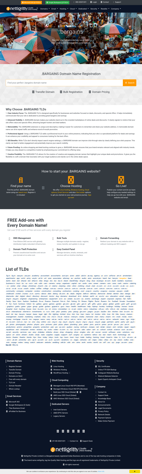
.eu (82, 299)
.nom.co (19, 322)
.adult (77, 276)
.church (40, 286)
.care (90, 283)
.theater (15, 337)
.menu (101, 317)
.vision (119, 340)
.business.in (10, 283)
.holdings (109, 306)
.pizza (60, 324)
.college (45, 289)
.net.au (54, 319)
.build (114, 281)
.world (95, 342)
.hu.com (40, 309)
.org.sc (90, 322)
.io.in (48, 312)
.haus (67, 306)
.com (96, 289)
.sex (29, 332)
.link (73, 314)
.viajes (94, 340)
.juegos (90, 312)
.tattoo (94, 335)
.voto (8, 342)
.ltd (113, 314)
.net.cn (66, 319)
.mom (130, 317)
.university (22, 340)
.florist (96, 301)
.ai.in (106, 276)
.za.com (124, 342)
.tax (99, 335)
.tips (34, 337)
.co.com (115, 286)
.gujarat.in (55, 306)
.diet (16, 296)
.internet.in (26, 312)
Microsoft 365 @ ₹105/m (31, 2)
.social (104, 332)
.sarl (93, 330)
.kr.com (127, 312)
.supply (56, 335)
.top (61, 337)
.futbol (28, 304)
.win (73, 342)
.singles (82, 332)
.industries (93, 309)
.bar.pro (115, 278)
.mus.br (25, 319)
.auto (89, 278)
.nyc (25, 322)
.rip (45, 330)
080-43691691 (79, 2)
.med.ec (66, 317)
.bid (28, 281)
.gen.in (83, 304)
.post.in (97, 324)
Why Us (15, 345)
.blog (88, 281)
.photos (30, 324)
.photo (11, 324)
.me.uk (59, 317)
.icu (46, 309)
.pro (121, 324)
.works (89, 342)
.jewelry (64, 312)
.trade (82, 337)
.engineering (32, 299)
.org (59, 322)
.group (34, 306)
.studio (30, 335)
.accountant (44, 276)
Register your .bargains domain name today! (71, 40)
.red (97, 327)
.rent (114, 327)
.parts (117, 322)
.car (79, 283)
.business (128, 281)
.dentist (116, 294)
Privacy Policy (102, 411)
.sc (97, 330)
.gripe (29, 306)
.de (67, 294)
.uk (135, 337)
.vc (71, 340)
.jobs (69, 312)
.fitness (84, 301)
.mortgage (17, 319)
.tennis (8, 337)
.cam (45, 283)
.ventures (83, 340)
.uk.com (130, 337)
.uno (29, 340)
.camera (51, 283)
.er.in (60, 299)
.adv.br (83, 276)
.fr (6, 304)
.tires (39, 337)
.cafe (40, 283)
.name (42, 319)
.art (45, 278)
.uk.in (9, 340)
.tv (119, 337)
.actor (72, 276)
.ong (37, 322)
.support (64, 335)
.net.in (89, 319)
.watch (32, 342)
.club (93, 286)
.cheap (24, 286)
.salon (88, 330)
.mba (44, 317)
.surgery (76, 335)
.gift (88, 304)
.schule (109, 330)
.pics (42, 324)
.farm (19, 301)
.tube (115, 337)
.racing (76, 327)
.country (96, 291)
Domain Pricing (99, 91)
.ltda (117, 314)
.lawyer (28, 314)
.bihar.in (34, 281)
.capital (74, 283)
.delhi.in (85, 294)
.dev (133, 294)
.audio (84, 278)
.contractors (66, 291)
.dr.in (79, 296)
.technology (121, 335)
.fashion (25, 301)
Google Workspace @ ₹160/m (57, 2)
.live (77, 314)
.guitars (47, 306)
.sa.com (77, 330)
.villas (106, 340)
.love (108, 314)
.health (73, 306)
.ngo (127, 319)
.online (43, 322)
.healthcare (81, 306)
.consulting (56, 291)
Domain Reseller (13, 386)
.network (115, 319)
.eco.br (101, 296)
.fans (14, 301)
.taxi (104, 335)
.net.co (73, 319)
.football (115, 301)
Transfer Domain (43, 91)
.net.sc (108, 319)
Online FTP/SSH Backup (105, 370)
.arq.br (34, 278)
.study (37, 335)
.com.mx (109, 289)
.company (19, 291)
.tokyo (50, 337)
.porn (91, 324)
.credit (126, 291)
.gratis (17, 306)
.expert (103, 299)
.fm (109, 301)
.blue (93, 281)
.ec (96, 296)
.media (81, 317)
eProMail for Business (16, 411)
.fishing (74, 301)
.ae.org (89, 276)
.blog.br (82, 281)
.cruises (25, 294)
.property (36, 327)
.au (72, 278)
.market (20, 317)
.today (44, 337)
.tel (129, 335)
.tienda (28, 337)
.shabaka (40, 332)
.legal (40, 314)
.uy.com (57, 340)
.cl (49, 286)
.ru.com (62, 330)
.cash (119, 283)
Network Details (102, 415)
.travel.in (109, 337)
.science (116, 330)
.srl (13, 335)
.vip (114, 340)
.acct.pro (65, 276)
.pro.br (109, 324)
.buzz (18, 283)
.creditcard (10, 294)
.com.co (75, 289)
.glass (105, 304)
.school (103, 330)
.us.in (50, 340)
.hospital (9, 309)
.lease (35, 314)
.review (32, 330)
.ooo (49, 322)
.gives (99, 304)
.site (88, 332)
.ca (26, 283)
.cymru (37, 294)
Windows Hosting (58, 370)
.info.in (112, 309)
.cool (82, 291)
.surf (70, 335)
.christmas (32, 286)
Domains (44, 9)
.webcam (39, 342)
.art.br (40, 278)
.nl (7, 322)
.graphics (10, 306)
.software (111, 332)
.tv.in (123, 337)
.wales (20, 342)
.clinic (74, 286)
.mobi (118, 317)
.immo (54, 309)
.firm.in (62, 301)
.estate (69, 299)
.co (127, 286)
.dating (55, 294)
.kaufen (103, 312)
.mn (113, 317)
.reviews (39, 330)
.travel (102, 337)
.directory (35, 296)
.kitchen (115, 312)
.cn (105, 286)
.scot (123, 330)
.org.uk (97, 322)
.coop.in (88, 291)
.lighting (55, 314)
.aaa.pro (20, 276)
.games (51, 304)
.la (132, 312)
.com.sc (124, 289)
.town (72, 337)
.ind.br (79, 309)
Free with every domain (16, 379)
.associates (57, 278)
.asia (49, 278)
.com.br (60, 289)
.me (48, 317)
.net (84, 319)
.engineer (23, 299)
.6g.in (13, 276)
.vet (89, 340)
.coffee (38, 289)
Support (116, 2)
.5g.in (8, 276)
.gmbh (117, 304)
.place (66, 324)
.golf (127, 304)
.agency (97, 276)
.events (87, 299)
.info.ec (101, 309)
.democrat (101, 294)
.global (111, 304)
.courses (111, 291)
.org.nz (78, 322)
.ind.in (85, 309)
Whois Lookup (13, 389)
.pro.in (126, 324)
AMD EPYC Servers (59, 413)
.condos (37, 291)
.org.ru (84, 322)
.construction (46, 291)
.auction (77, 278)
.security (15, 332)
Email (54, 9)
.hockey (102, 306)
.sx (81, 335)
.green (23, 306)
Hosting (63, 9)
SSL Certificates (102, 366)
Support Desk (101, 395)
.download (72, 296)
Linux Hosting (57, 366)
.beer (129, 278)
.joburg (75, 312)
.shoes (55, 332)
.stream (24, 335)
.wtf (104, 342)
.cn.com (99, 286)
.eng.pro (15, 299)
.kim (109, 312)
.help (89, 306)
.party (122, 322)
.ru (67, 330)
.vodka (125, 340)
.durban (85, 296)
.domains (63, 296)
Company (115, 9)
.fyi (33, 304)
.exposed (110, 299)
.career (95, 283)
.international (16, 312)
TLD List (10, 383)
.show (76, 332)
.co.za (19, 289)
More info (101, 471)
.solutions (126, 332)
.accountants (55, 276)
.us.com (40, 340)
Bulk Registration (71, 91)
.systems (87, 335)
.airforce (112, 276)
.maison (129, 314)
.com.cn (67, 289)
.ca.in (30, 283)
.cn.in (109, 286)
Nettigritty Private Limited (110, 460)
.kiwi (121, 312)
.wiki (68, 342)
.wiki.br (63, 342)
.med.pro (74, 317)
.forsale (122, 301)
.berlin (8, 281)
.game (45, 304)
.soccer (98, 332)
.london (97, 314)
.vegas (75, 340)
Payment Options (103, 418)
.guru (62, 306)
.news (122, 319)
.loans (87, 314)
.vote (131, 340)
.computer (29, 291)
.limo (68, 314)
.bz (22, 283)
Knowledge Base (103, 399)
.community (10, 291)
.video (100, 340)
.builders (120, 281)
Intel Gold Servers (58, 410)
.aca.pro (27, 276)
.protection (45, 327)
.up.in (34, 340)
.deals (72, 294)
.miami (108, 317)
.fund (15, 304)
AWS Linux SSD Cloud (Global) (63, 395)
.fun (10, 304)
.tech (114, 335)
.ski (92, 332)
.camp (58, 283)
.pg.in (132, 322)
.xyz (112, 342)
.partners (110, 322)
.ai (102, 276)
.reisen (108, 327)
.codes (32, 289)
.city (45, 286)
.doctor (51, 296)
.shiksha (49, 332)
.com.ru (117, 289)
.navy (48, 319)
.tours (66, 337)
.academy (35, 276)
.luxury (122, 314)
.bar (109, 278)
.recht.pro (83, 327)
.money (8, 319)
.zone (130, 342)
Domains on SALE (14, 376)
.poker (85, 324)
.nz (29, 322)
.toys (77, 337)
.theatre (22, 337)
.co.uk (14, 289)
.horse (130, 306)
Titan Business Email (15, 408)
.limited (62, 314)
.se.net (8, 332)
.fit (79, 301)
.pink (55, 324)
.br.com (107, 281)
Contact (104, 2)
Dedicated (82, 9)
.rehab (102, 327)
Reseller (104, 9)
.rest (17, 330)
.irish (53, 312)
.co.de (122, 286)
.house (28, 309)
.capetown (66, 283)
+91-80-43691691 (58, 441)
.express (118, 299)
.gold (123, 304)
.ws (100, 342)
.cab (35, 283)
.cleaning (61, 286)
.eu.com (77, 299)
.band (104, 278)
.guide (41, 306)
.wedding (55, 342)
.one (33, 322)
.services (23, 332)
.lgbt (45, 314)
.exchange (95, 299)
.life (49, 314)
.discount (44, 296)
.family (8, 301)
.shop (61, 332)
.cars (109, 283)
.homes (124, 306)
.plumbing (73, 324)
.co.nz (8, 289)
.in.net (73, 309)
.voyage (14, 342)
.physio (36, 324)
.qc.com (62, 327)
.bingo (46, 281)
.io (44, 312)
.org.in (64, 322)
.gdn (78, 304)
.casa (114, 283)
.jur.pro (96, 312)
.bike (40, 281)
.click (69, 286)
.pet (127, 322)
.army (28, 278)
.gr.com (133, 304)
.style (43, 335)
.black (65, 281)
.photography (21, 324)
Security (93, 9)
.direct (28, 296)
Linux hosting (65, 190)
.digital (22, 296)
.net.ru (102, 319)
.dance (43, 294)
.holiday (117, 306)
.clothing (80, 286)
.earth (92, 296)
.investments (37, 312)
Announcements (103, 405)
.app (18, 278)
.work (83, 342)
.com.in (102, 289)
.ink (117, 309)
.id (50, 309)
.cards (84, 283)
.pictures (48, 324)
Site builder (80, 192)
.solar (119, 332)
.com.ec (89, 289)
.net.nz (95, 319)
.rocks (49, 330)
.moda (124, 317)
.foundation (130, 301)
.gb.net (72, 304)
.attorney (66, 278)
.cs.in (31, 294)
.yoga (117, 342)
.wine (78, 342)
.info (107, 309)
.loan (82, 314)
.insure (130, 309)
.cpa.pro (119, 291)
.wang (26, 342)
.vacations (65, 340)
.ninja (132, 319)
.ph (7, 324)
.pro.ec (116, 324)
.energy (127, 296)
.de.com (62, 294)
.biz (55, 281)
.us (46, 340)
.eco (107, 296)
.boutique (99, 281)
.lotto (104, 314)
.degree (78, 294)
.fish (68, 301)
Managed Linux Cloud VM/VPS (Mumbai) (67, 386)
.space (8, 335)
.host (15, 309)
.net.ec (79, 319)
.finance (48, 301)
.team (109, 335)
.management (11, 317)
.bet (18, 281)
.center (12, 286)
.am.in (118, 276)
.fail (124, 299)
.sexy (34, 332)
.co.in (131, 286)
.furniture (21, 304)
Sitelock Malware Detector (106, 376)
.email (121, 296)
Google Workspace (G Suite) (18, 405)
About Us (100, 402)
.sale (83, 330)
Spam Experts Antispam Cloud (108, 379)
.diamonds (10, 296)
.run (71, 330)
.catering (132, 283)
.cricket (18, 294)
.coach (25, 289)
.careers (103, 283)
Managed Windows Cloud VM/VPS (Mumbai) (69, 389)
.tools (56, 337)
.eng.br (8, 299)
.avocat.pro (97, 278)
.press (104, 324)
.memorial (89, 317)
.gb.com (66, 304)
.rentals (120, 327)
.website (47, 342)
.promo (19, 327)
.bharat (23, 281)
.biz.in (60, 281)
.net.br (60, 319)
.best (13, 281)
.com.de (82, 289)
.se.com (129, 330)
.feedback (33, 301)
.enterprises (43, 299)
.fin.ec (41, 301)
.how (34, 309)
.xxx (108, 342)
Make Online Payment (105, 421)
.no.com (12, 322)
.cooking (76, 291)
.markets (37, 317)
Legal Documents (103, 408)
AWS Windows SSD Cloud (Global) (64, 399)
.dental (109, 294)
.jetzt (58, 312)
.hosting (22, 309)
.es (65, 299)
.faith (129, 299)
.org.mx (71, 322)
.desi (121, 294)
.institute (123, 309)
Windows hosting (77, 190)
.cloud (87, 286)
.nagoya (36, 319)
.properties (27, 327)
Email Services (63, 192)
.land (8, 314)
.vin (110, 340)
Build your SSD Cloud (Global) (66, 392)
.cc (8, 286)
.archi (23, 278)
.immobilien (62, 309)
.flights (90, 301)
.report (132, 327)
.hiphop (95, 306)
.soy (132, 332)
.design (127, 294)
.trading (88, 337)
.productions (10, 327)
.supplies (49, 335)
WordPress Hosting (60, 373)
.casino (125, 283)
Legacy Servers (57, 416)
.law (15, 314)
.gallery (38, 304)
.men (96, 317)
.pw (56, 327)
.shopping (68, 332)
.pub (52, 327)
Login (93, 2)
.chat (18, 286)
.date (49, 294)
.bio (51, 281)
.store (18, 335)
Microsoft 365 (13, 402)
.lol (92, 314)
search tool (22, 192)
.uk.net (14, 340)
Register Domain (14, 366)
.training (96, 337)
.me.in (53, 317)
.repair (126, 327)
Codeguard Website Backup (107, 373)
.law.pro (22, 314)
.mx (30, 319)
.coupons (103, 291)
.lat (12, 314)
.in (69, 309)
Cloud (72, 9)
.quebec (69, 327)
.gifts (94, 304)
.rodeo (55, 330)
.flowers (103, 301)
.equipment (53, 299)
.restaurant (24, 330)
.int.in (8, 312)
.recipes (91, 327)
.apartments (10, 278)
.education (114, 296)
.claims (54, 286)
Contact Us (100, 392)
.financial (55, 301)
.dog (57, 296)
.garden (58, 304)
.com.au (53, 289)
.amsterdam (127, 276)
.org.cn (54, 322)
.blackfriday (73, 281)
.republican (10, 330)
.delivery (93, 294)
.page (103, 322)
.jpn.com (82, 312)
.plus (80, 324)
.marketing (29, 317)
